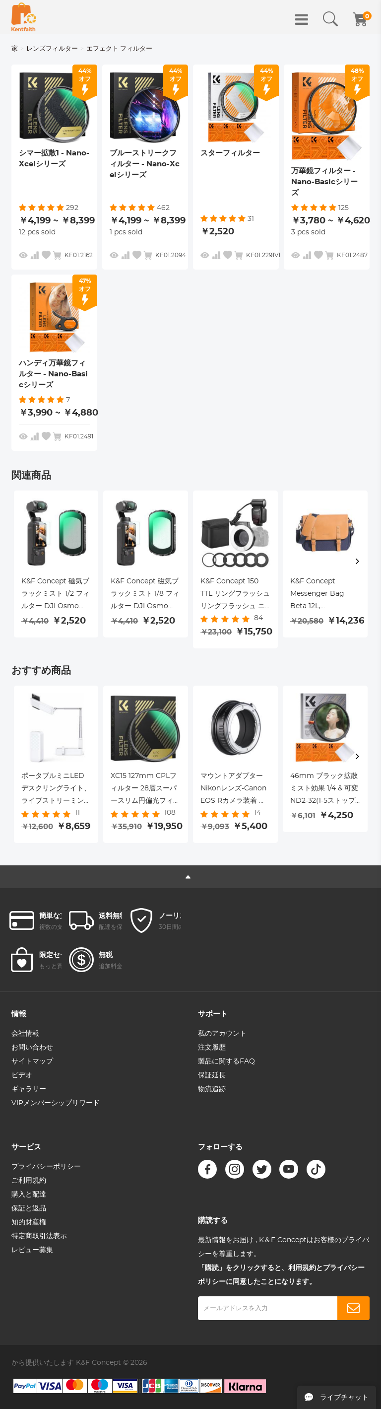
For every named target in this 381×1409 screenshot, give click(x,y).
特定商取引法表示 (39, 1236)
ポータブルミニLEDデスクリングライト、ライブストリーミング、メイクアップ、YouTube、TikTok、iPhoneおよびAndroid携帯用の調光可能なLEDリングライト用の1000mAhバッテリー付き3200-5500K (56, 790)
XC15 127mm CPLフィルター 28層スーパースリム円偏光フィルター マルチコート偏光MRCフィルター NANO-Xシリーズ (145, 790)
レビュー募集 (32, 1250)
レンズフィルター (52, 49)
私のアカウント (222, 1033)
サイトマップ (32, 1061)
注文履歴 (212, 1047)
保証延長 (212, 1075)
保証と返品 (28, 1208)
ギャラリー (28, 1089)
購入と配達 (28, 1194)
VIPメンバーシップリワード (55, 1103)
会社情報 (25, 1033)
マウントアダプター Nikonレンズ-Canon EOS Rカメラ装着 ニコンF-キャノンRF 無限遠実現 (233, 790)
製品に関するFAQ (226, 1061)
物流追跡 (212, 1089)
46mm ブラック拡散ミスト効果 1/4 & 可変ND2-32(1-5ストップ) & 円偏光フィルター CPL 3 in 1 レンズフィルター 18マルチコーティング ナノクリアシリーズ (325, 790)
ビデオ (21, 1075)
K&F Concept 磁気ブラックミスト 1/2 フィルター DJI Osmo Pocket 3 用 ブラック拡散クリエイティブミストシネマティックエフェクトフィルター (56, 595)
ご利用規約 (28, 1180)
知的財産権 (28, 1222)
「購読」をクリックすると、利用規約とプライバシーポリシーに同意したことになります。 (281, 1275)
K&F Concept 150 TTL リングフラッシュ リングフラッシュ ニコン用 (235, 595)
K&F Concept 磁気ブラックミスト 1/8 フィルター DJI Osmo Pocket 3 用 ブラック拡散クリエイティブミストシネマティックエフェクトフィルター (145, 595)
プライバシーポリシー (46, 1166)
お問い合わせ (32, 1047)
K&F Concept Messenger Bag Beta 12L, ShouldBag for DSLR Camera (317, 595)
